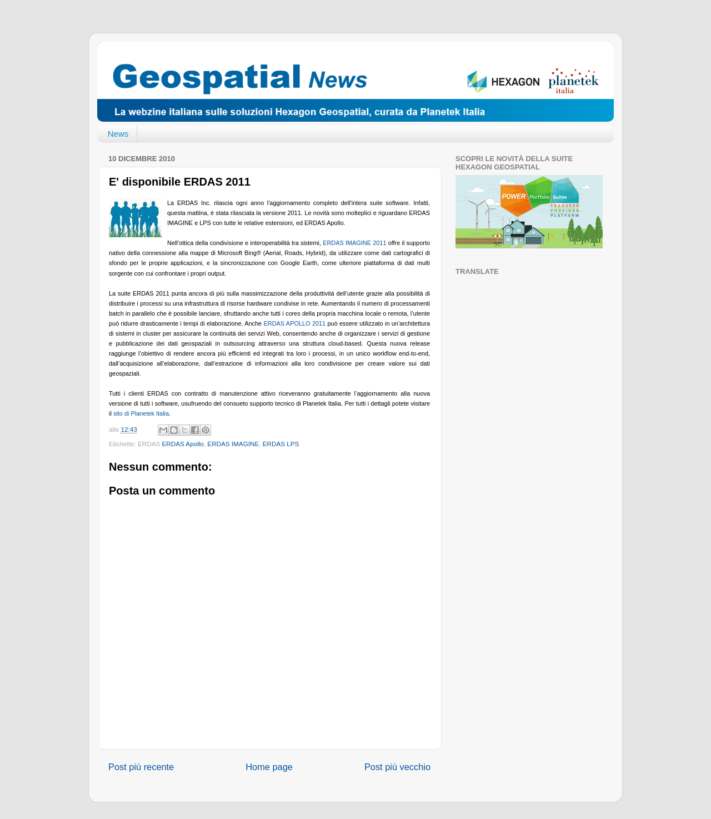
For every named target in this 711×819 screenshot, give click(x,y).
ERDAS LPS (281, 443)
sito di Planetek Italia (141, 413)
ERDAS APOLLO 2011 (295, 323)
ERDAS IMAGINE (233, 443)
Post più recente (141, 767)
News (118, 133)
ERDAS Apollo (183, 443)
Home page (269, 767)
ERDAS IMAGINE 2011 (354, 242)
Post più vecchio (397, 767)
